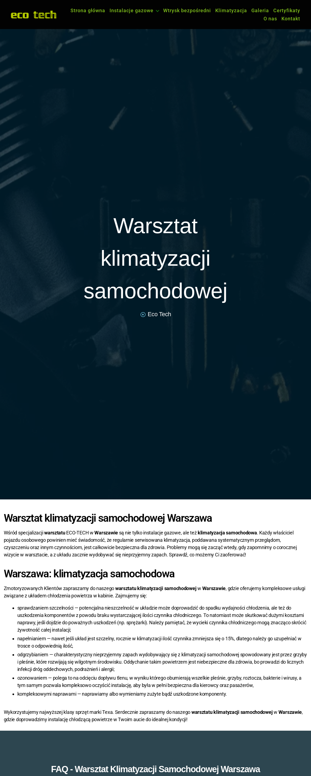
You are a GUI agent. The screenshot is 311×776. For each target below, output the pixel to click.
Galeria (260, 10)
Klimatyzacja (231, 10)
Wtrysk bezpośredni (187, 10)
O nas (270, 18)
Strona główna (87, 10)
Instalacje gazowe (131, 10)
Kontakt (290, 18)
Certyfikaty (286, 10)
